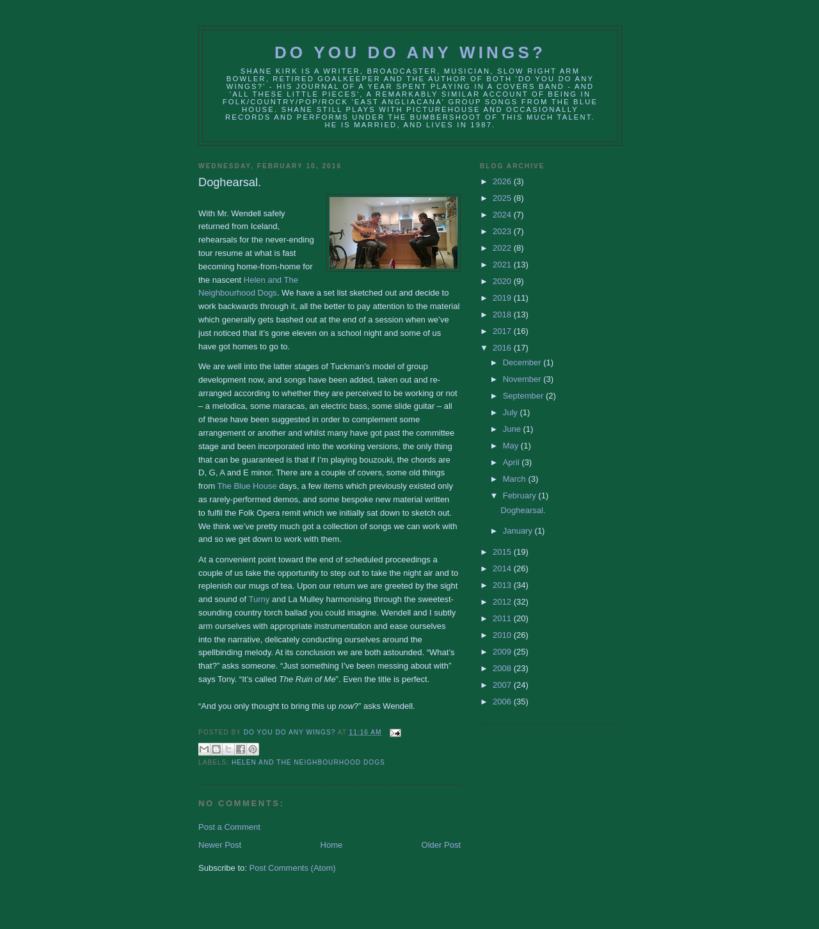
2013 (503, 585)
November (523, 379)
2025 (503, 198)
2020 (503, 281)
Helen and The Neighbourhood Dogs (308, 762)
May (512, 445)
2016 (503, 348)
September (524, 396)
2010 (503, 635)
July (511, 412)
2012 (503, 602)
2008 (503, 668)
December (523, 362)
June (513, 429)
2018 (503, 314)
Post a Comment (229, 827)
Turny (259, 599)
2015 (503, 552)
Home (332, 845)
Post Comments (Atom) (293, 868)
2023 (503, 231)
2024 (503, 214)
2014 (503, 568)
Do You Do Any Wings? (410, 52)
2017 (503, 331)
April (512, 462)
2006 (503, 701)
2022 (503, 248)
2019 (503, 298)
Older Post (441, 845)
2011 (503, 618)
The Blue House (246, 486)
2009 (503, 651)
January (519, 531)
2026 (503, 181)
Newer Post (219, 845)
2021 (503, 264)
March (516, 479)
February (521, 495)
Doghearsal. (522, 510)
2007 (503, 685)
